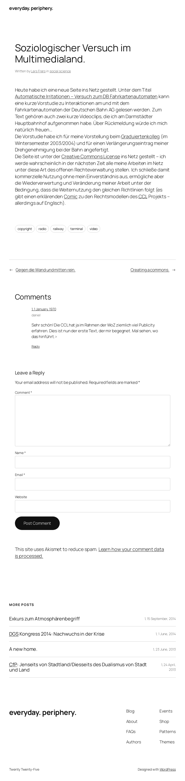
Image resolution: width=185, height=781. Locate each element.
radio (42, 228)
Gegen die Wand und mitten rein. (45, 269)
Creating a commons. (150, 269)
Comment (23, 392)
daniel (36, 315)
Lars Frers (38, 71)
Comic (71, 196)
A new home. (23, 649)
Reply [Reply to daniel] (36, 346)
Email (20, 474)
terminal (76, 228)
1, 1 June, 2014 (166, 634)
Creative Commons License (90, 156)
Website (21, 497)
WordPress (168, 769)
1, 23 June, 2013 (164, 649)
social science (60, 71)
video (94, 228)
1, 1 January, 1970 (44, 309)
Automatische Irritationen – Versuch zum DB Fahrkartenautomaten (86, 96)
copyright (25, 228)
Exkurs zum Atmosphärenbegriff (44, 618)
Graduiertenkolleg (140, 136)
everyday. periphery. (31, 8)
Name (20, 452)
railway (58, 228)
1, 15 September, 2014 (160, 618)
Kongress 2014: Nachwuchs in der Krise (57, 634)
